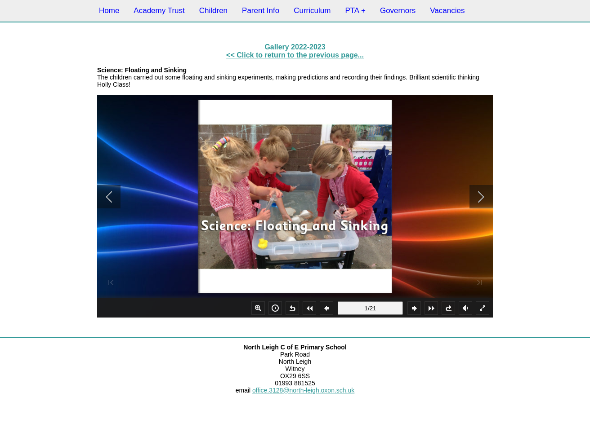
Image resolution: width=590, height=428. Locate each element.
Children (213, 10)
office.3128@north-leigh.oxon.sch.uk (303, 390)
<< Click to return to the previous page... (295, 55)
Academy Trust (159, 10)
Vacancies (447, 10)
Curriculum (312, 10)
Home (109, 10)
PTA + (355, 10)
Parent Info (260, 10)
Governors (398, 10)
